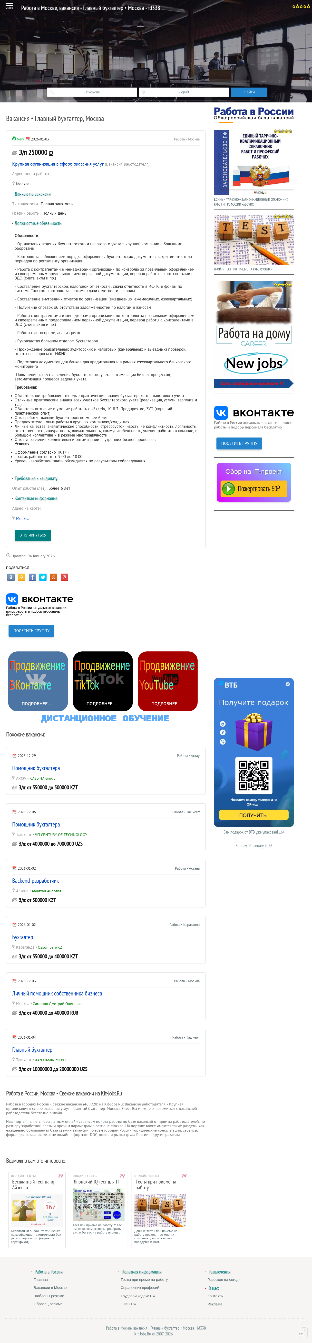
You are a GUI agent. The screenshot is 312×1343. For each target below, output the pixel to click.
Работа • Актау (188, 756)
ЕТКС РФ (128, 1304)
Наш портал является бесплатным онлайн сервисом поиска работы (64, 1121)
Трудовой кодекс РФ (138, 1296)
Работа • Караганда (184, 925)
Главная (41, 1279)
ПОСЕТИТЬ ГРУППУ (31, 630)
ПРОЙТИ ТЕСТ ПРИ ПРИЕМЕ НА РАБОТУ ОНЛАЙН (254, 241)
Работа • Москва (187, 981)
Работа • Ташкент (186, 812)
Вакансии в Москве (50, 1287)
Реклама (214, 1304)
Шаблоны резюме (49, 1296)
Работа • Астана (187, 868)
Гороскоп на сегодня (225, 1279)
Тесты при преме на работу (144, 1279)
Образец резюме (48, 1304)
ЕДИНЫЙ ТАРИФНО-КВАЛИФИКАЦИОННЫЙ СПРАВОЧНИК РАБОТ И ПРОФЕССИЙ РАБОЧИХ (254, 166)
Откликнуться (33, 535)
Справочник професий (140, 1287)
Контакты (215, 1296)
